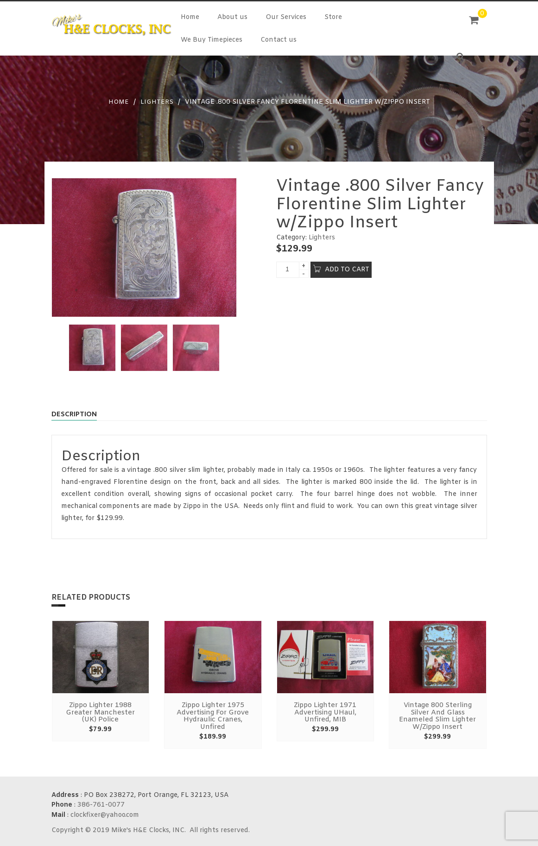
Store (333, 17)
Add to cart (347, 268)
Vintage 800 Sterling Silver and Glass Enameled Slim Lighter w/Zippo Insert (437, 716)
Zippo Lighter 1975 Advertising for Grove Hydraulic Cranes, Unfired (213, 716)
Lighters (157, 102)
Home (190, 17)
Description (77, 415)
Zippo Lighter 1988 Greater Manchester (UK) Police (100, 713)
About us (232, 17)
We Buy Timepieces (211, 40)
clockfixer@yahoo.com (104, 812)
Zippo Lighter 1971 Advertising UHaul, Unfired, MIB (325, 713)
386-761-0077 (101, 803)
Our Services (286, 17)
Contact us (278, 40)
